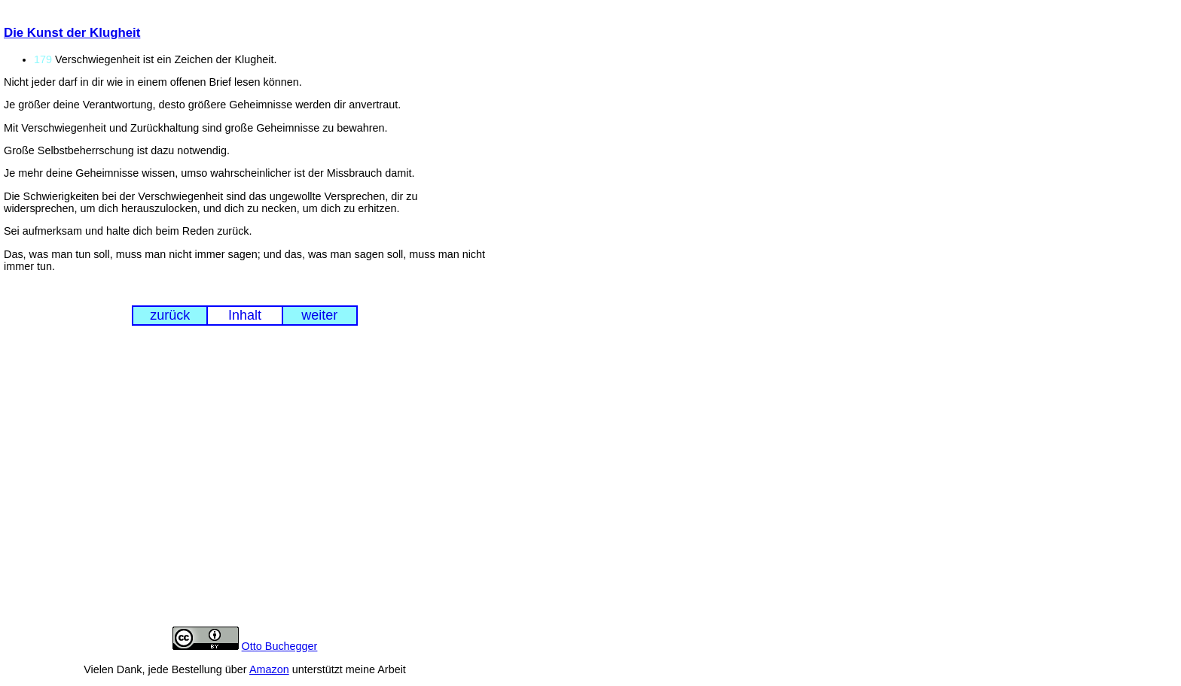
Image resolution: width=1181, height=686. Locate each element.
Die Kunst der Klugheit (72, 33)
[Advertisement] (245, 488)
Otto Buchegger (280, 646)
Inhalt (244, 315)
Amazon (269, 669)
